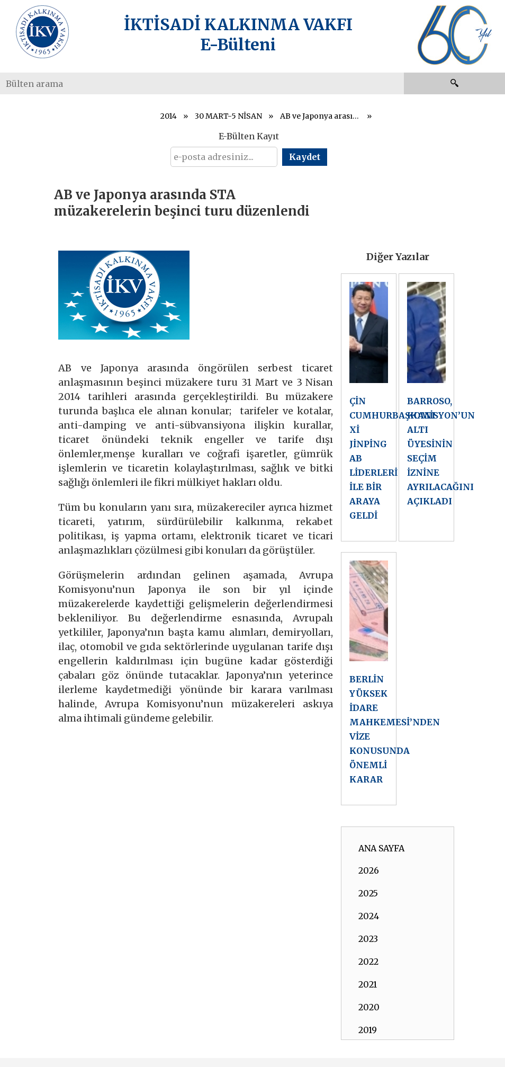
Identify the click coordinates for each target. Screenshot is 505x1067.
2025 (368, 893)
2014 (168, 116)
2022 (368, 961)
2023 (368, 938)
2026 (368, 870)
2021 (367, 984)
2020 (369, 1007)
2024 (368, 916)
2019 (367, 1030)
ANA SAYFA (381, 848)
